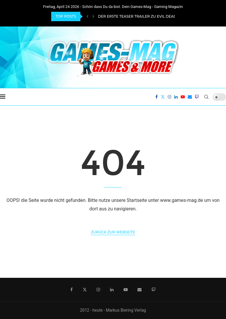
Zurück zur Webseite (113, 232)
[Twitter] (163, 96)
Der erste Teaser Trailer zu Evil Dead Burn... (144, 16)
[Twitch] (197, 96)
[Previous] (87, 16)
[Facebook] (156, 96)
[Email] (190, 96)
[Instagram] (169, 96)
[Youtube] (183, 96)
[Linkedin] (176, 96)
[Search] (206, 96)
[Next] (93, 16)
